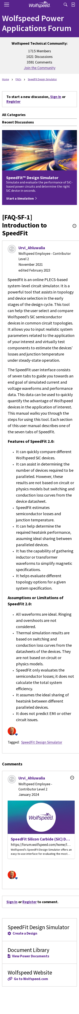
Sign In (55, 97)
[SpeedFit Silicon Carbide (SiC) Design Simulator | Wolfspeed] (41, 830)
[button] (74, 226)
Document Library (39, 952)
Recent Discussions (18, 122)
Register (13, 101)
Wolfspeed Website (39, 975)
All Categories (14, 114)
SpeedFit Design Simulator (41, 742)
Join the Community (39, 67)
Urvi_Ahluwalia (31, 247)
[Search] (65, 4)
